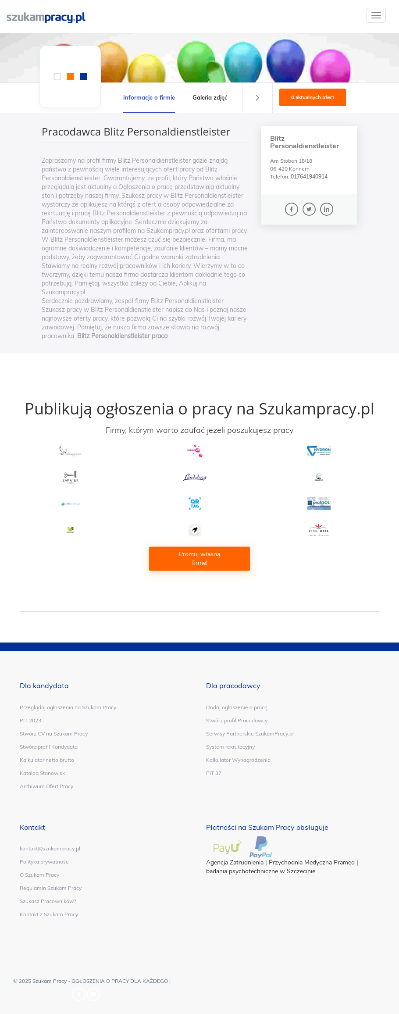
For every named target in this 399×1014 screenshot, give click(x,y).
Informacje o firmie (149, 97)
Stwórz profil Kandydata (49, 746)
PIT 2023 (30, 720)
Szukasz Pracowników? (48, 901)
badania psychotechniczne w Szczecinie (260, 871)
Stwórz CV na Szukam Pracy (54, 733)
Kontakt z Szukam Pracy (49, 914)
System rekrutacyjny (230, 746)
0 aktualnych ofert (312, 97)
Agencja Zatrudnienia (235, 862)
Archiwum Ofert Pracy (46, 786)
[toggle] (376, 15)
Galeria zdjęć (210, 97)
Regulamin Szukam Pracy (51, 888)
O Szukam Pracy (39, 874)
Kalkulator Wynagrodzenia (238, 760)
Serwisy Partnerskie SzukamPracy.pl (250, 733)
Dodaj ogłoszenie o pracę (236, 707)
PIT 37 (213, 773)
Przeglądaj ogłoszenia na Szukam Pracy (68, 707)
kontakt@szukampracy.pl (50, 848)
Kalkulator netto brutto (47, 760)
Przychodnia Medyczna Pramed (312, 862)
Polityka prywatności (45, 861)
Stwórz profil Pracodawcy (236, 720)
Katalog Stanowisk (42, 773)
